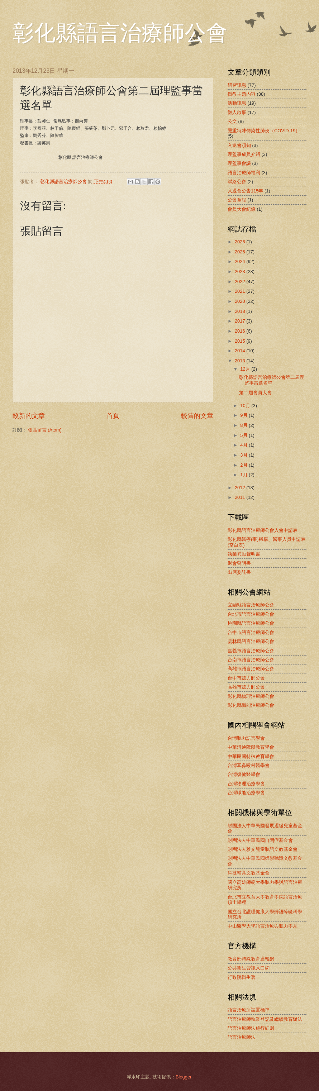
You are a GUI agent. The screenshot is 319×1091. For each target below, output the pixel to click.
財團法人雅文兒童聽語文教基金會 (262, 849)
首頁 (112, 415)
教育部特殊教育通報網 (251, 959)
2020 (240, 301)
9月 (244, 415)
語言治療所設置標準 (249, 1010)
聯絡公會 (237, 181)
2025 (240, 251)
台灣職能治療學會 (246, 792)
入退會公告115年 (245, 191)
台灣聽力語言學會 (246, 738)
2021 (240, 291)
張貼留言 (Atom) (45, 430)
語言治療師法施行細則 (251, 1028)
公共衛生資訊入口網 (249, 968)
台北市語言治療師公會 (251, 614)
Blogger (183, 1077)
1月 (244, 474)
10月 (245, 405)
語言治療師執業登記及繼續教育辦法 (265, 1019)
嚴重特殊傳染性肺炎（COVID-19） (264, 130)
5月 (244, 435)
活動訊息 (237, 103)
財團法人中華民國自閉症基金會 (260, 840)
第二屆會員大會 (255, 392)
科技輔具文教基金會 (249, 873)
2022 (240, 281)
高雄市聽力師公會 (246, 687)
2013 (240, 360)
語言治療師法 (242, 1037)
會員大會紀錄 (242, 209)
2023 (240, 271)
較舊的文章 (197, 415)
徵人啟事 (237, 112)
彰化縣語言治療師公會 (120, 33)
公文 (232, 121)
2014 (240, 350)
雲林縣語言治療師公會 (251, 641)
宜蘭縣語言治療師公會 (251, 605)
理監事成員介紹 (244, 154)
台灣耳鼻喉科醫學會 (249, 765)
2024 (240, 261)
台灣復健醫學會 (244, 774)
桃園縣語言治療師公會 (251, 623)
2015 (240, 341)
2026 (240, 241)
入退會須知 (239, 145)
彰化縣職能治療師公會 (251, 705)
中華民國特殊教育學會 (251, 756)
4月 (244, 445)
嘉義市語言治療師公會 (251, 650)
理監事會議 (239, 163)
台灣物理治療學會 (246, 783)
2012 (240, 487)
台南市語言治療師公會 (251, 659)
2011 (240, 497)
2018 (240, 311)
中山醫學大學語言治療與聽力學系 (262, 926)
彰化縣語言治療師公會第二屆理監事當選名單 (271, 380)
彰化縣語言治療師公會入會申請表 (262, 530)
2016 (240, 331)
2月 (244, 465)
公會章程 (237, 200)
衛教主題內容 (242, 94)
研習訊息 (237, 85)
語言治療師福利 (244, 172)
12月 (245, 369)
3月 (244, 455)
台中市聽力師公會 (246, 678)
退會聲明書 (239, 563)
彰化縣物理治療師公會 (251, 696)
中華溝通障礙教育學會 (251, 747)
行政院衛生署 (242, 977)
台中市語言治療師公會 (251, 632)
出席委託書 (239, 572)
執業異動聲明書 (244, 554)
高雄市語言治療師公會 (251, 668)
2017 (240, 321)
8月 (244, 425)
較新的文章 (29, 415)
